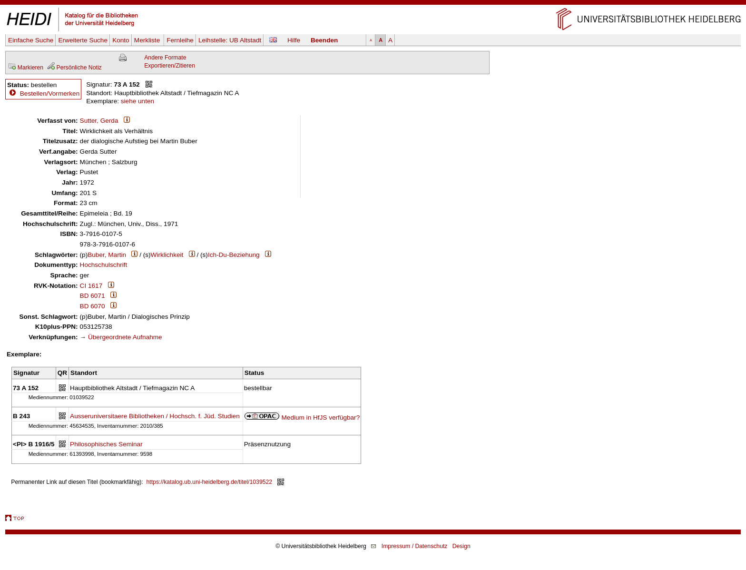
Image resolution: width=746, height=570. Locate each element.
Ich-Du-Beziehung (234, 254)
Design (461, 546)
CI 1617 (91, 285)
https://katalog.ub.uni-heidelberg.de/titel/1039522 (210, 482)
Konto (120, 40)
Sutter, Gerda (99, 120)
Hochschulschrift (104, 264)
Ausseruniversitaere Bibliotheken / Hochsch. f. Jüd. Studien (155, 416)
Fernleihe (180, 40)
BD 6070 (92, 306)
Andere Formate (165, 57)
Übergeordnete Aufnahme (125, 337)
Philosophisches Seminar (106, 444)
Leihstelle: (229, 40)
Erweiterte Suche (83, 40)
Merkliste (148, 40)
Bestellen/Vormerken (49, 93)
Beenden (324, 40)
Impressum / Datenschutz (415, 546)
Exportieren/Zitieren (169, 65)
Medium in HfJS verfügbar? (321, 417)
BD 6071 (92, 295)
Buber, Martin (107, 254)
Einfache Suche (30, 40)
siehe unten (137, 101)
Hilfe (293, 40)
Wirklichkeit (167, 254)
